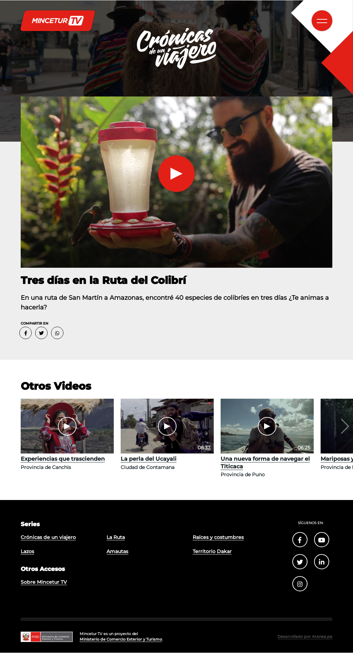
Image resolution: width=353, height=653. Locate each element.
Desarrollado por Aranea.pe (307, 637)
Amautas (117, 553)
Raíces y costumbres (218, 538)
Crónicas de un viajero (47, 538)
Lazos (27, 553)
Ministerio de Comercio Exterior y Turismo (119, 639)
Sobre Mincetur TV (43, 584)
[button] (344, 426)
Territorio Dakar (212, 553)
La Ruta (116, 538)
